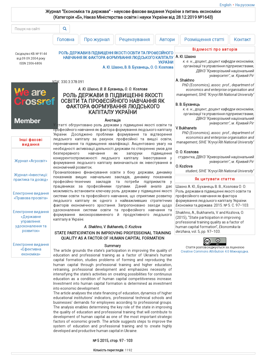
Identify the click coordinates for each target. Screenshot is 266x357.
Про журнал (97, 39)
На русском (245, 5)
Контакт (242, 39)
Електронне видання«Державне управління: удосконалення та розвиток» (31, 221)
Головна (65, 39)
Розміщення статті (204, 39)
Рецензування (134, 39)
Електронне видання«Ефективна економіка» (31, 249)
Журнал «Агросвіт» (31, 161)
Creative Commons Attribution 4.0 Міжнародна (214, 251)
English (225, 5)
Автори (167, 39)
